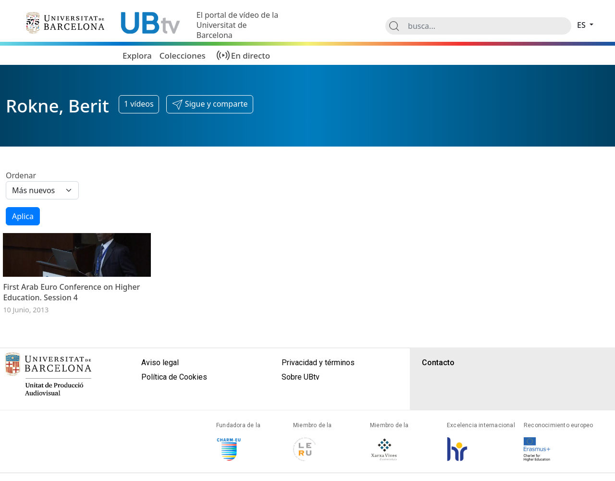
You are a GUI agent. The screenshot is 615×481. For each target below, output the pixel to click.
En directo (251, 55)
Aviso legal (160, 392)
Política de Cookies (174, 407)
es (582, 25)
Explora (137, 55)
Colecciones (183, 55)
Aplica (23, 216)
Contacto (438, 392)
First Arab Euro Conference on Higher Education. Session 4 (71, 322)
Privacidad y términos (318, 392)
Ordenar (21, 175)
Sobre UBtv (301, 407)
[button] (209, 104)
